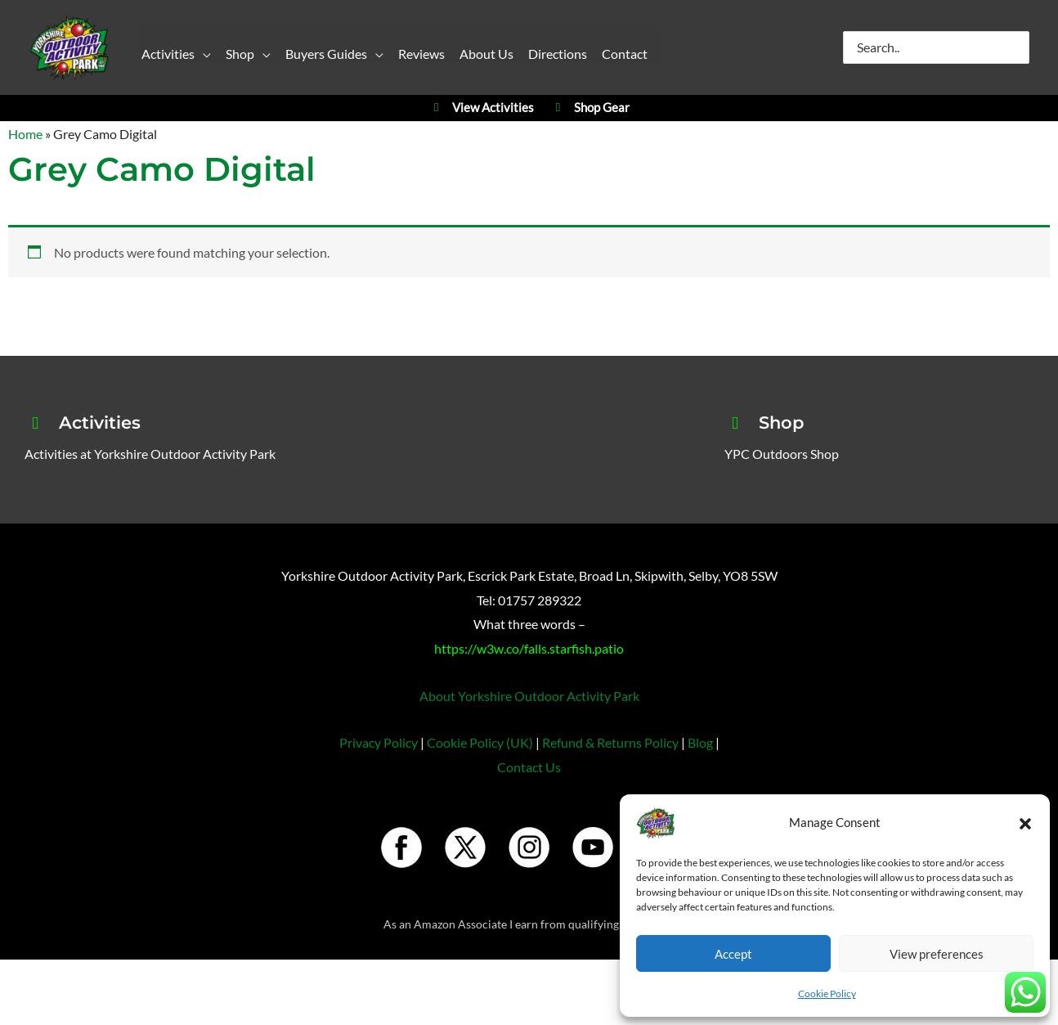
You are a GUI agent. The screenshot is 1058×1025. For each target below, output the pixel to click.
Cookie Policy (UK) (480, 743)
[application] (203, 56)
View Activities (481, 108)
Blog (700, 743)
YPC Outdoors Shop (781, 453)
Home (25, 134)
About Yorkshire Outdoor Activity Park (529, 696)
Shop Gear (590, 108)
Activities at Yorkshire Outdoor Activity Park (150, 453)
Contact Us (529, 767)
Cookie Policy (827, 993)
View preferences (937, 953)
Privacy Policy (378, 743)
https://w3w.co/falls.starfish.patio (529, 648)
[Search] (1018, 47)
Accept (733, 953)
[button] (1025, 823)
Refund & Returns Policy (610, 743)
